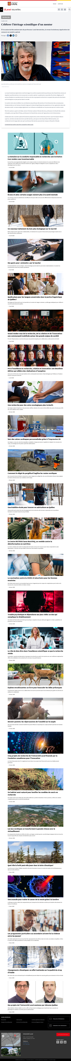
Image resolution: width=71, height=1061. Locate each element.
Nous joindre (3, 1019)
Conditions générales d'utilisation (38, 1019)
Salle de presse (19, 1019)
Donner (54, 3)
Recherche (6, 17)
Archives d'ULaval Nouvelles (21, 1022)
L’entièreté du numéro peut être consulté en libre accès (19, 124)
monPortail (60, 3)
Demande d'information (63, 1034)
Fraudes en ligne (52, 1059)
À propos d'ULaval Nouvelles (6, 1022)
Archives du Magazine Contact (37, 1022)
